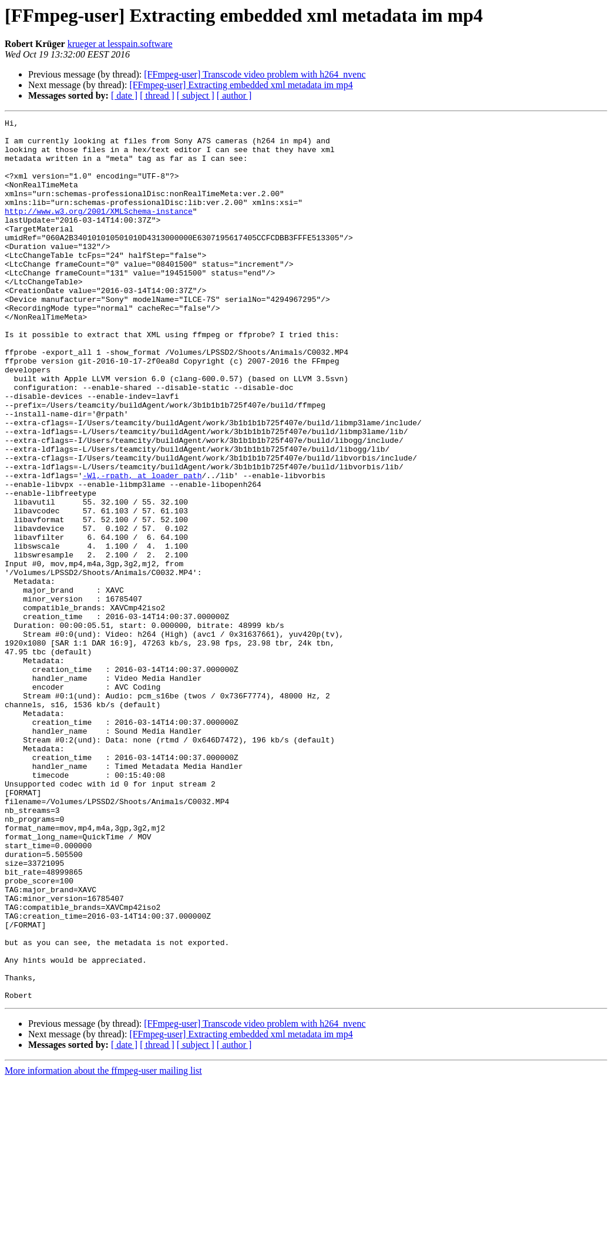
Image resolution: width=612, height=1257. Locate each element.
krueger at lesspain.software (120, 44)
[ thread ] (157, 95)
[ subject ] (195, 95)
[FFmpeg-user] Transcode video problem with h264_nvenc (254, 74)
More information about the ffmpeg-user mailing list (103, 1247)
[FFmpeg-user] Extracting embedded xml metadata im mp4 (240, 85)
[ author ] (234, 95)
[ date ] (124, 95)
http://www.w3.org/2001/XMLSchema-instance (99, 230)
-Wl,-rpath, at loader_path (142, 547)
